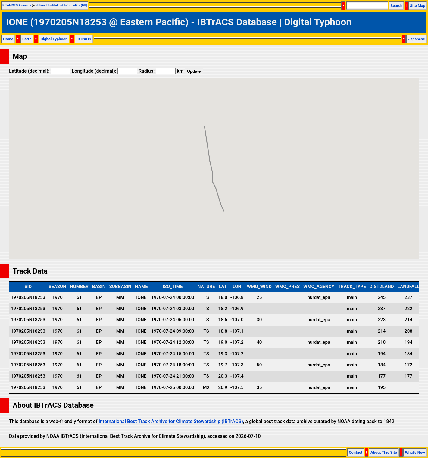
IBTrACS (84, 39)
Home (8, 39)
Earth (27, 39)
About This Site (383, 452)
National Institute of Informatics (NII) (61, 5)
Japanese (416, 39)
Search (396, 5)
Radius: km (161, 71)
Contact (355, 452)
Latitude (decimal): (39, 71)
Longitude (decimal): (104, 71)
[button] (224, 205)
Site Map (417, 5)
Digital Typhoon (53, 39)
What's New (415, 452)
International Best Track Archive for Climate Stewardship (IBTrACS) (170, 421)
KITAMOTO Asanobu (16, 5)
